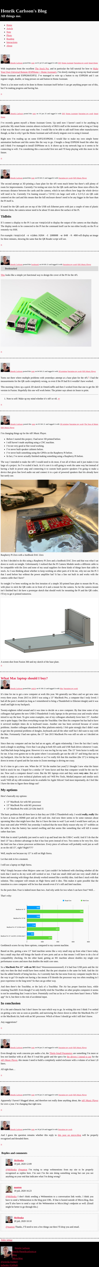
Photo (9, 35)
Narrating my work (81, 63)
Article (9, 28)
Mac (61, 689)
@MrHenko (11, 1169)
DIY (59, 63)
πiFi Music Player (9, 1060)
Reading (10, 39)
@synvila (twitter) (9, 1262)
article (33, 689)
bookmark (35, 264)
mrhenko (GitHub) (9, 1265)
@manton (22, 1169)
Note (8, 32)
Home (9, 25)
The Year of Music (91, 424)
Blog (14, 1255)
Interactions (11, 42)
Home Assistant (67, 63)
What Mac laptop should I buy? (24, 678)
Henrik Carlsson (12, 63)
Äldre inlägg (6, 1240)
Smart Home (93, 63)
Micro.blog (17, 1258)
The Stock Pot (42, 68)
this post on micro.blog (69, 1135)
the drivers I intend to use (79, 1056)
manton (18, 1187)
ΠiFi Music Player (80, 178)
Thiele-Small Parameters (61, 1053)
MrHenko (19, 1160)
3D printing (62, 371)
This (3, 275)
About (9, 46)
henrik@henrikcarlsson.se (24, 1251)
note (32, 63)
